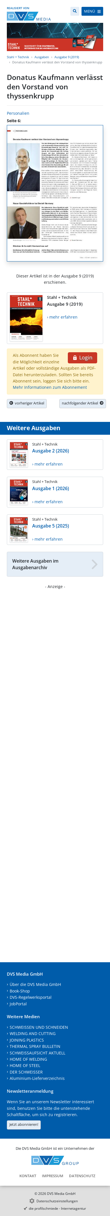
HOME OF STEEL (25, 1065)
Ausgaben (41, 57)
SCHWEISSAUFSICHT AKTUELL (37, 1053)
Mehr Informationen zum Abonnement (50, 387)
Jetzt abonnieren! (23, 1124)
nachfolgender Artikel (82, 403)
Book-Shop (20, 991)
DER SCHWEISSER (26, 1072)
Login (82, 357)
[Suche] (74, 11)
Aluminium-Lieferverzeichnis (37, 1078)
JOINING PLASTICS (27, 1040)
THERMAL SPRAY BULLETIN (35, 1046)
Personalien (18, 113)
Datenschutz (82, 1175)
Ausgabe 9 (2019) (66, 57)
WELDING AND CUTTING (33, 1033)
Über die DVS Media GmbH (35, 984)
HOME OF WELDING (28, 1059)
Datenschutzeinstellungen (57, 1201)
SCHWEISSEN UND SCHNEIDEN (39, 1027)
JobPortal (18, 1003)
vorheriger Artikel (26, 403)
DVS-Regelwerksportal (31, 997)
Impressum (52, 1175)
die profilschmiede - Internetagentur (57, 1208)
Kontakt (27, 1175)
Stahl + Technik (18, 57)
